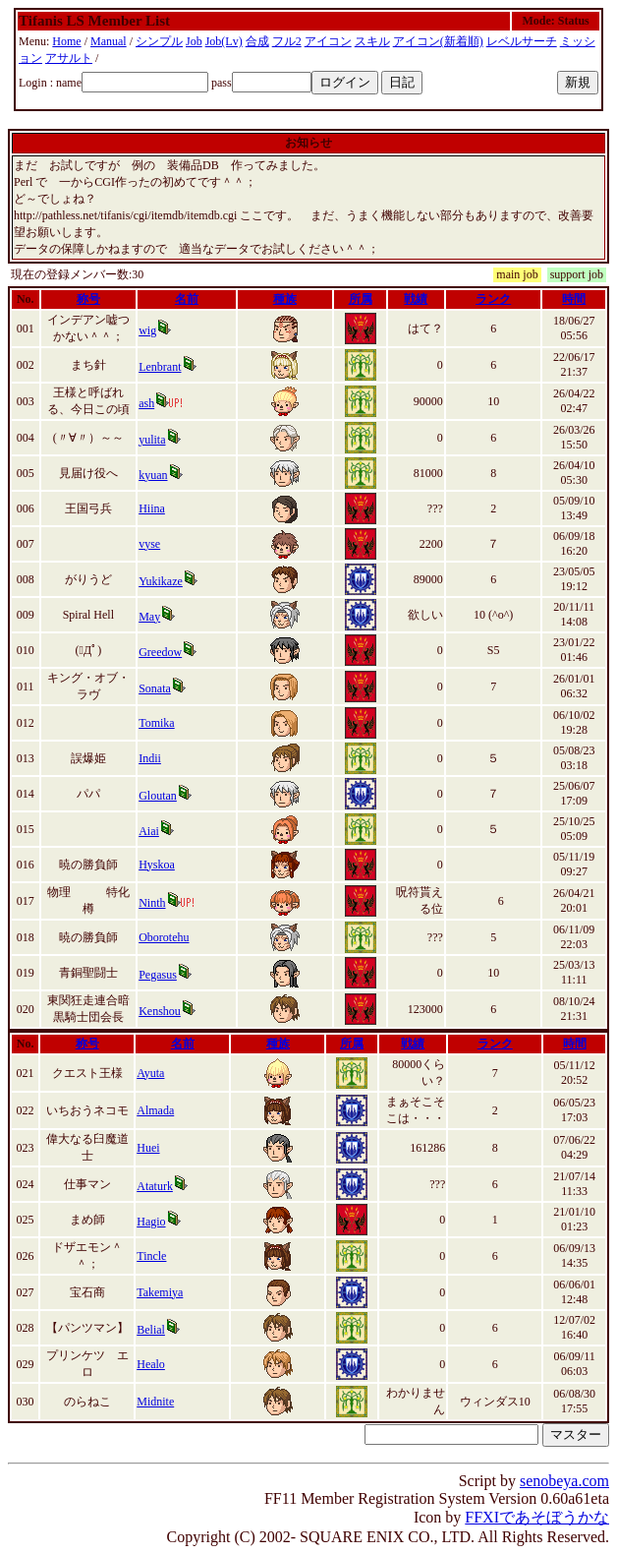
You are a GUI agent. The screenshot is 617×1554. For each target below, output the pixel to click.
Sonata (155, 688)
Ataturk (155, 1186)
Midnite (155, 1401)
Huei (148, 1148)
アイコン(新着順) (438, 41)
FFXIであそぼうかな (537, 1517)
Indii (150, 758)
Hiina (152, 508)
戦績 (415, 299)
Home (66, 41)
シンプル (159, 41)
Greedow (160, 652)
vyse (149, 544)
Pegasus (158, 975)
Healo (151, 1364)
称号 (88, 299)
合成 (257, 41)
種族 (285, 299)
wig (147, 330)
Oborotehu (164, 937)
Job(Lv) (224, 41)
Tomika (157, 723)
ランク (493, 299)
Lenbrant (160, 367)
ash (146, 403)
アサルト (68, 58)
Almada (155, 1110)
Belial (151, 1330)
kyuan (153, 475)
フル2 (287, 41)
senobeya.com (564, 1480)
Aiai (149, 831)
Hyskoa (157, 864)
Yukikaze (161, 581)
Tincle (151, 1256)
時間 (574, 299)
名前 (186, 299)
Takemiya (160, 1292)
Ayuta (150, 1073)
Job (194, 41)
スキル (372, 41)
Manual (108, 41)
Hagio (151, 1221)
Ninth (152, 903)
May (149, 617)
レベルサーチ (521, 41)
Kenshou (160, 1011)
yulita (152, 440)
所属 (360, 299)
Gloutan (158, 796)
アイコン (328, 41)
